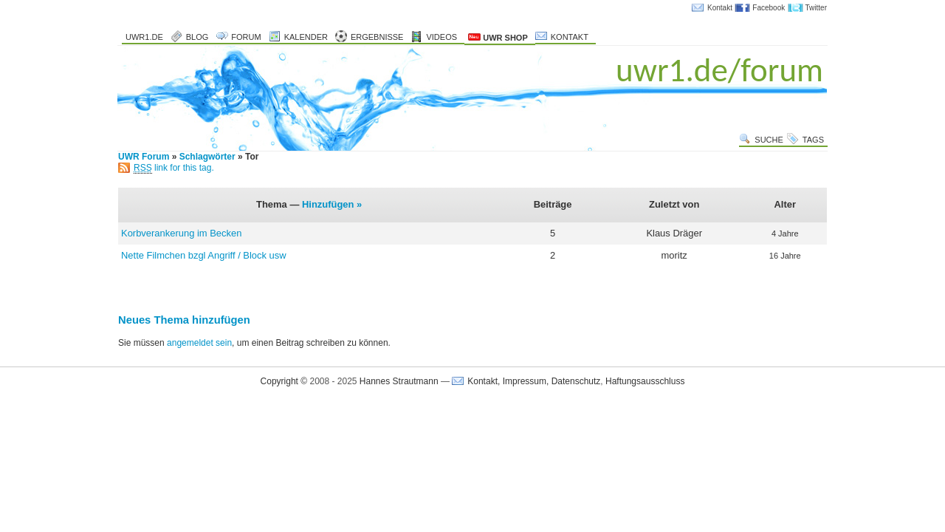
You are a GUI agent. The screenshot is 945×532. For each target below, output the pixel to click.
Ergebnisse (377, 37)
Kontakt (719, 8)
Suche (769, 139)
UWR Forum (143, 156)
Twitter (816, 8)
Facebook (768, 8)
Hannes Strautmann (399, 381)
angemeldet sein (199, 343)
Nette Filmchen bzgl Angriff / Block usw (203, 255)
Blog (197, 37)
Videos (441, 37)
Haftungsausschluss (644, 381)
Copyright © (284, 381)
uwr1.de (144, 37)
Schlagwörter (207, 156)
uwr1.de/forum (719, 70)
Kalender (306, 37)
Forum (246, 37)
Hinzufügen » (332, 204)
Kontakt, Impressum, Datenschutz (533, 381)
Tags (813, 139)
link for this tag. (174, 168)
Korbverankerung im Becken (181, 233)
